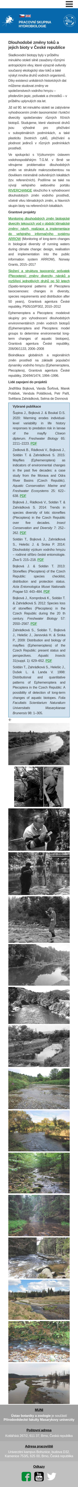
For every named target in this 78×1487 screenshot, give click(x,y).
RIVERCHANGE (20, 190)
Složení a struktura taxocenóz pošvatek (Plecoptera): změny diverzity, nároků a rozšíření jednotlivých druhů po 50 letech (39, 276)
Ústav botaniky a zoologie (31, 1415)
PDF (34, 443)
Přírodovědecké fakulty (21, 1419)
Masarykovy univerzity (56, 1419)
